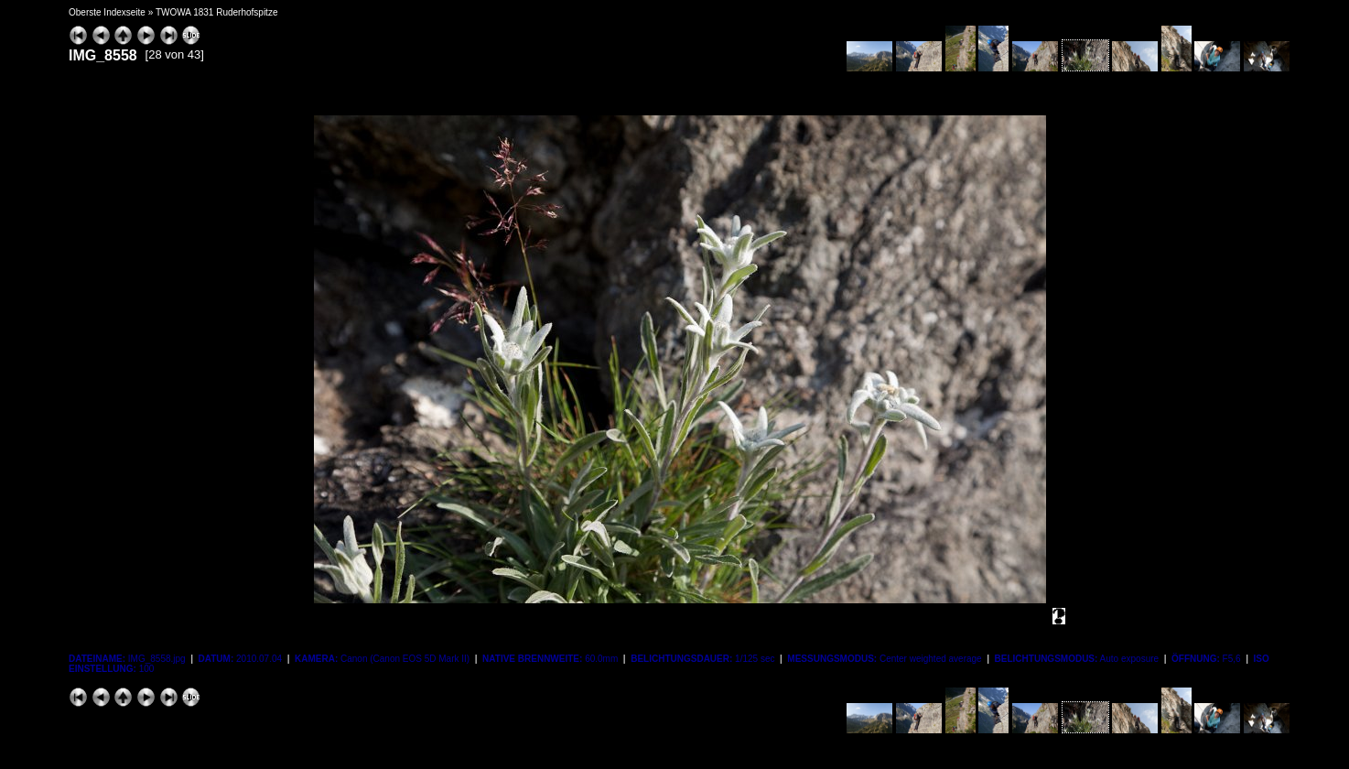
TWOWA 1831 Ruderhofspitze (217, 12)
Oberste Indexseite (107, 12)
